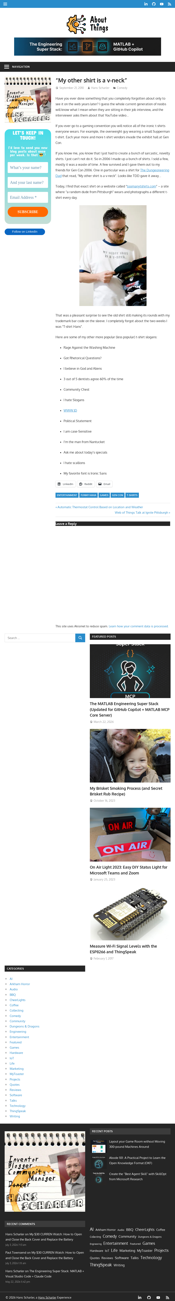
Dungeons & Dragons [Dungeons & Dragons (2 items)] (150, 1234)
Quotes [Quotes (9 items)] (95, 1256)
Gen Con (117, 495)
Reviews (15, 1088)
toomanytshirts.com (141, 186)
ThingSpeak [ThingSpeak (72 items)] (101, 1263)
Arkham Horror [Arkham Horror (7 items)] (105, 1228)
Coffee (14, 1003)
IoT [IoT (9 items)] (107, 1249)
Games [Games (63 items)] (149, 1241)
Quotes (15, 1083)
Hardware (16, 1051)
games (104, 495)
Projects (15, 1077)
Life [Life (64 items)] (114, 1248)
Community (17, 1019)
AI (11, 977)
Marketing (17, 1067)
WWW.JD (70, 410)
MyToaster (17, 1072)
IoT (12, 1056)
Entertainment (67, 495)
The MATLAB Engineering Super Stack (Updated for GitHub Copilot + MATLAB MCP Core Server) (127, 709)
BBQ (13, 993)
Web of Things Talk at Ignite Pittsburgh (141, 512)
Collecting (16, 1009)
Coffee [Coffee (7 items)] (160, 1228)
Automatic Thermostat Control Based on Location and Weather (100, 507)
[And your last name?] (28, 182)
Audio (14, 987)
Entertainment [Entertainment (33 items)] (115, 1241)
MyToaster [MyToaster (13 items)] (145, 1249)
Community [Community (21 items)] (127, 1234)
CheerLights (17, 998)
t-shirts (132, 495)
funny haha (88, 495)
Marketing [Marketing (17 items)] (127, 1249)
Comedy (122, 88)
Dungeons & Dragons (24, 1024)
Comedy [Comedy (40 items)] (110, 1234)
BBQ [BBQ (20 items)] (129, 1227)
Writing (15, 1114)
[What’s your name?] (28, 167)
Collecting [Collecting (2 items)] (95, 1234)
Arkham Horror (20, 982)
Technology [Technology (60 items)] (151, 1255)
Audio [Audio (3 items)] (120, 1228)
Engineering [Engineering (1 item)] (96, 1242)
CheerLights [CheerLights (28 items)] (144, 1227)
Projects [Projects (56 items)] (161, 1248)
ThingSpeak (18, 1109)
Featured (16, 1040)
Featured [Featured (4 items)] (135, 1242)
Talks (13, 1099)
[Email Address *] (28, 197)
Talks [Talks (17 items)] (135, 1256)
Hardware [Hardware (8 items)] (96, 1249)
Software (16, 1093)
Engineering (18, 1030)
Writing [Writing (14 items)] (119, 1263)
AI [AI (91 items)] (92, 1227)
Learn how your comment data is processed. (139, 626)
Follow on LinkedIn (24, 232)
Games (14, 1046)
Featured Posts (104, 636)
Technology (17, 1104)
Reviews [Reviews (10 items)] (107, 1256)
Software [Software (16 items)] (122, 1256)
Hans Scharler (100, 88)
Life (12, 1062)
